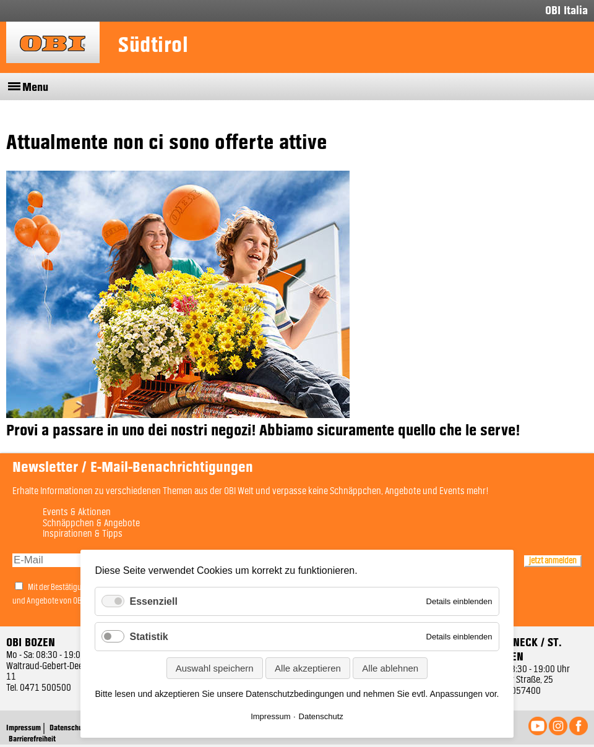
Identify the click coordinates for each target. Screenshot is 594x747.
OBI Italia (566, 11)
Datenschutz (321, 716)
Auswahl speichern (215, 668)
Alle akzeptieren (308, 668)
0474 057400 (515, 691)
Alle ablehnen (390, 668)
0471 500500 (45, 688)
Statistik (148, 636)
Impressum (270, 716)
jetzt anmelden (553, 561)
